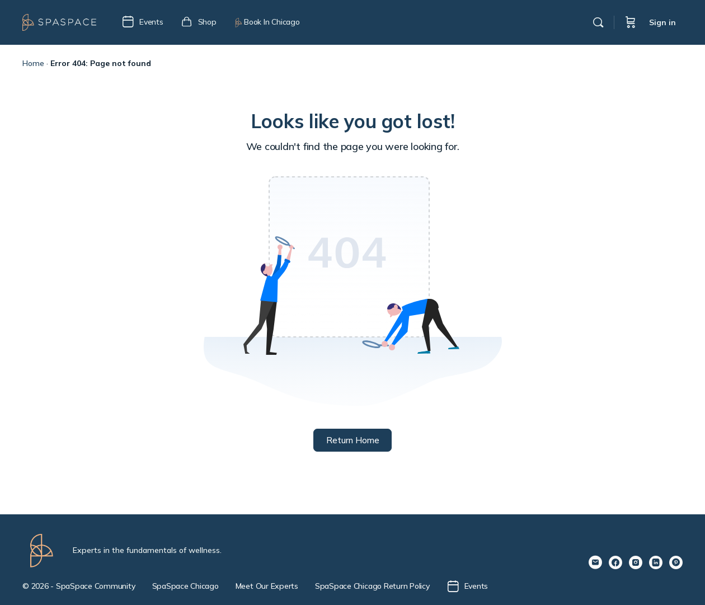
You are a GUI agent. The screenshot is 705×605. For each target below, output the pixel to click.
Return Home (352, 440)
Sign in (662, 22)
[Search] (598, 22)
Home (33, 63)
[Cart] (630, 22)
